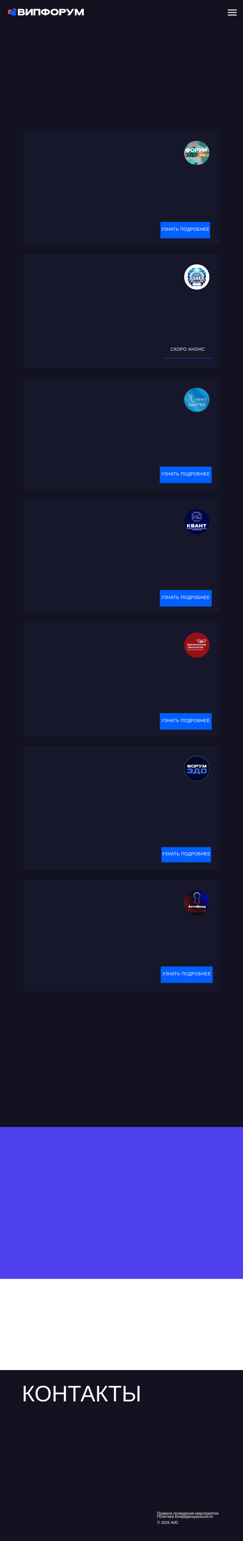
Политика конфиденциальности (185, 1516)
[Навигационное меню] (232, 12)
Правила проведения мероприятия (188, 1513)
